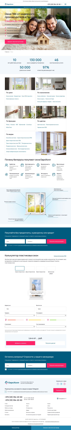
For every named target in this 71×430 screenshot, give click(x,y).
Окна (27, 406)
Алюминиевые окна (11, 149)
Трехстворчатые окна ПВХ (13, 143)
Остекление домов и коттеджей (33, 414)
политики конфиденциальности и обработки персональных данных (33, 245)
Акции (48, 403)
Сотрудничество (9, 406)
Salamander (22, 124)
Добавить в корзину (20, 343)
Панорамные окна (26, 143)
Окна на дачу (40, 99)
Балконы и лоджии (30, 412)
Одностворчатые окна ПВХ (24, 138)
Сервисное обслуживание (53, 412)
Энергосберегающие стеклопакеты (16, 151)
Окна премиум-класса (12, 99)
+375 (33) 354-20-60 (13, 400)
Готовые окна (29, 408)
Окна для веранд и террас (44, 101)
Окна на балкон (41, 96)
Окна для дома (51, 96)
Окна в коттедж (49, 99)
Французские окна (22, 146)
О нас (6, 403)
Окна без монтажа (11, 138)
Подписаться (60, 390)
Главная (7, 52)
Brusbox (13, 124)
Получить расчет (50, 343)
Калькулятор (15, 427)
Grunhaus (29, 124)
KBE (17, 124)
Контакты (7, 414)
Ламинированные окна (52, 124)
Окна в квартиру (60, 96)
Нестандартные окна (23, 149)
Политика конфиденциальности (52, 421)
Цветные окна (41, 124)
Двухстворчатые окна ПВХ (13, 140)
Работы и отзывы (9, 408)
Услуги (27, 403)
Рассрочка (50, 408)
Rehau (8, 124)
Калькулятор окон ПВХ (60, 256)
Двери (27, 410)
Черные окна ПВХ (42, 127)
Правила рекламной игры (53, 414)
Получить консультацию (56, 241)
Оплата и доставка (51, 410)
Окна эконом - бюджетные (13, 96)
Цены (48, 406)
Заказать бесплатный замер (51, 427)
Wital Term (9, 127)
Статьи (6, 412)
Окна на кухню (57, 101)
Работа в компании (9, 410)
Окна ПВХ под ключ (27, 96)
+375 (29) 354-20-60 (54, 4)
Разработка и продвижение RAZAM (35, 423)
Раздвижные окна (11, 146)
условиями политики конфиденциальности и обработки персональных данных (30, 391)
